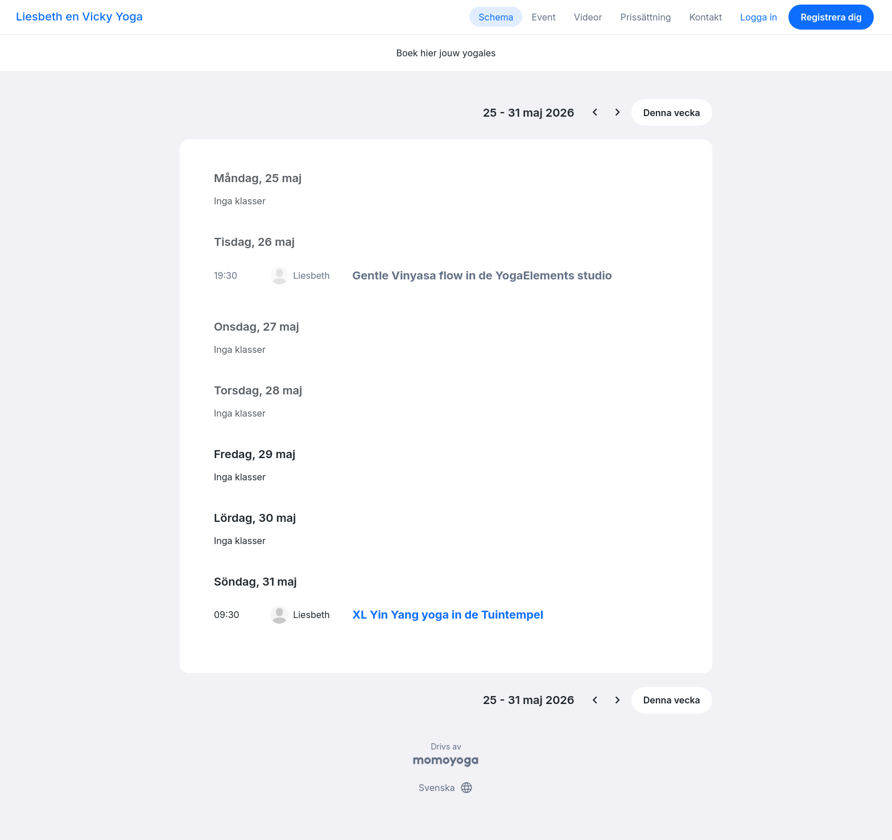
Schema (495, 17)
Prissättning (645, 17)
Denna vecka (671, 112)
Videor (588, 17)
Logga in (758, 17)
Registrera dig (830, 17)
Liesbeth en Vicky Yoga (79, 16)
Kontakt (705, 17)
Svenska (446, 787)
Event (543, 17)
